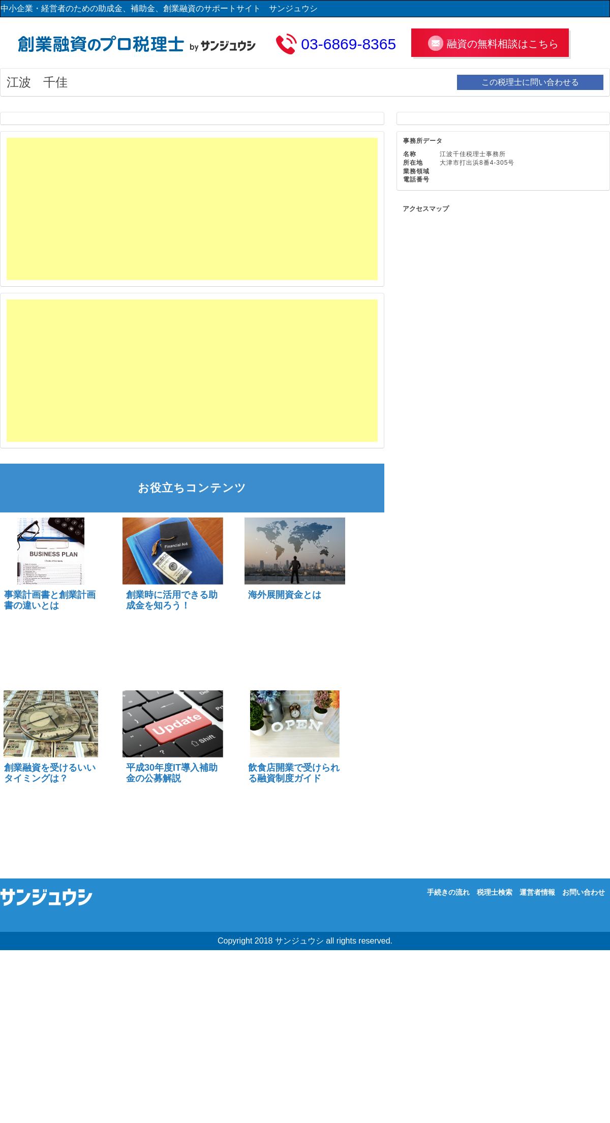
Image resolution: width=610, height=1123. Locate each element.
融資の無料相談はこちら (503, 43)
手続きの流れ (448, 892)
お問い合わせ (583, 892)
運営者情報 (537, 892)
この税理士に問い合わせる (530, 82)
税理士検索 (494, 892)
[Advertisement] (123, 209)
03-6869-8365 (348, 44)
